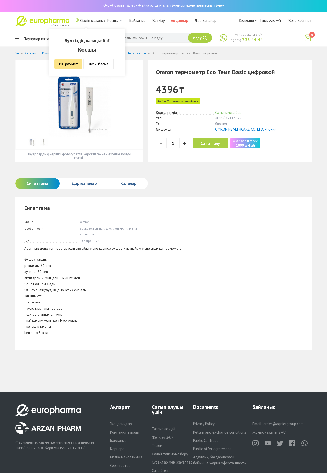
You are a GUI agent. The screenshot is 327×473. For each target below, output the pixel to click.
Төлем (157, 445)
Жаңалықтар (121, 423)
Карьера (117, 448)
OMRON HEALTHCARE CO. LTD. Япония (245, 129)
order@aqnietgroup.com (283, 423)
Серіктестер (120, 465)
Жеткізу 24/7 (162, 437)
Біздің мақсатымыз (126, 457)
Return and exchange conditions (219, 432)
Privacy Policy (204, 423)
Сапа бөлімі (161, 470)
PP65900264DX (31, 448)
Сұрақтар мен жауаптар (172, 462)
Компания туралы (124, 432)
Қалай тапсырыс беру (170, 454)
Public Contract (205, 440)
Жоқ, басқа (98, 64)
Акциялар (179, 20)
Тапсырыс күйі (271, 20)
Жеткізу (158, 20)
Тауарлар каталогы (36, 38)
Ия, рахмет (68, 64)
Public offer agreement (212, 448)
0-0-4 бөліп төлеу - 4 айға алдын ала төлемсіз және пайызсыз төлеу (163, 5)
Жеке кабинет (300, 20)
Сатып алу (212, 143)
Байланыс (137, 20)
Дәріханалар (205, 20)
